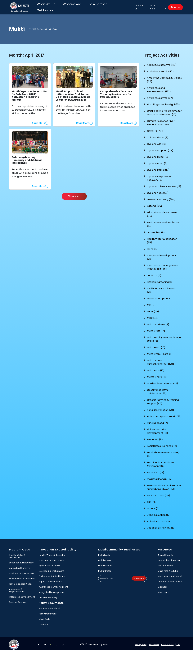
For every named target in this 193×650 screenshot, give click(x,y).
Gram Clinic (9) (156, 230)
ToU (178, 643)
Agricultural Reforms (19, 566)
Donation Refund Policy (170, 579)
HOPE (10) (152, 247)
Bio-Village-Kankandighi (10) (163, 102)
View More (74, 194)
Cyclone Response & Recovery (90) (159, 176)
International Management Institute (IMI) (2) (162, 265)
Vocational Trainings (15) (161, 526)
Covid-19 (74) (155, 129)
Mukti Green (104, 558)
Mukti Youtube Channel (170, 574)
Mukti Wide (153, 6)
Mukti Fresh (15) (156, 345)
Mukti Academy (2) (158, 322)
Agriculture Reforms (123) (161, 63)
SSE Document (165, 563)
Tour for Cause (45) (158, 493)
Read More (38, 121)
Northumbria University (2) (162, 381)
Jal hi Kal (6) (154, 273)
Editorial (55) (154, 204)
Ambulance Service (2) (160, 69)
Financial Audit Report (169, 558)
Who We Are (72, 6)
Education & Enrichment (21, 560)
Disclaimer (154, 643)
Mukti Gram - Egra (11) (160, 352)
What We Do (55, 6)
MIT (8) (151, 303)
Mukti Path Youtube (168, 569)
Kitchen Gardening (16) (160, 280)
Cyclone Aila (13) (156, 142)
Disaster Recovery (18, 600)
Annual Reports (165, 553)
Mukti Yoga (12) (155, 368)
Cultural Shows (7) (157, 135)
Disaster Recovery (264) (161, 197)
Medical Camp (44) (158, 296)
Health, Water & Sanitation (17, 554)
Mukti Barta (44, 617)
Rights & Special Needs (20, 582)
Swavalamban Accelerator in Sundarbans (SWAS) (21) (164, 485)
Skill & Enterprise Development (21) (157, 429)
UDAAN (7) (153, 506)
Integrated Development (22, 595)
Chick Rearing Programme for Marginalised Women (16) (164, 110)
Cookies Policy (167, 643)
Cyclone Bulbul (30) (158, 155)
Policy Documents (48, 611)
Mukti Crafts (104, 569)
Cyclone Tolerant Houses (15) (164, 184)
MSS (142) (152, 316)
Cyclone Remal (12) (158, 168)
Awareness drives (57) (160, 96)
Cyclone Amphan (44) (160, 148)
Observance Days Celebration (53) (157, 389)
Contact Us (138, 6)
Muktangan (163, 590)
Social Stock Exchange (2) (162, 444)
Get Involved (107, 6)
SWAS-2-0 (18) (155, 470)
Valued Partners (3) (158, 519)
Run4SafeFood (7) (157, 421)
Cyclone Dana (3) (157, 161)
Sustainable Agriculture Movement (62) (160, 462)
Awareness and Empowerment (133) (159, 87)
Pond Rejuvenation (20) (160, 408)
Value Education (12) (158, 513)
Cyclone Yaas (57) (157, 191)
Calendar (162, 585)
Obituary (43, 622)
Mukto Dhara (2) (156, 375)
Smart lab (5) (155, 437)
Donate (174, 6)
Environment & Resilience (22, 576)
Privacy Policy (141, 643)
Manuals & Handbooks (50, 606)
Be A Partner (90, 6)
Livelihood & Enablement (22, 571)
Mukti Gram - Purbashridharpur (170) (160, 360)
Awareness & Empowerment (16, 588)
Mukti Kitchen (105, 563)
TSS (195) (152, 500)
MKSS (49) (153, 309)
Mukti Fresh (104, 553)
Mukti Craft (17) (156, 329)
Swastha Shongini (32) (159, 477)
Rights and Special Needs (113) (164, 414)
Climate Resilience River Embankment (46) (161, 121)
